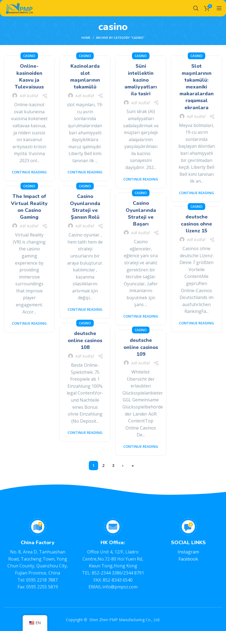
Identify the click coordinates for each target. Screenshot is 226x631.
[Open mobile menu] (219, 8)
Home (85, 37)
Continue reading (29, 172)
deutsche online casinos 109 (141, 347)
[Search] (195, 8)
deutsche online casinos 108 (85, 340)
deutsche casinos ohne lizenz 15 (196, 224)
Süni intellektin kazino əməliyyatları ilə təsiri (141, 80)
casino (29, 56)
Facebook (188, 559)
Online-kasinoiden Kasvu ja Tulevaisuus (29, 76)
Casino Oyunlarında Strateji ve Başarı (141, 213)
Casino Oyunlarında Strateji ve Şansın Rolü (85, 206)
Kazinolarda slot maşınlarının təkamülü (85, 76)
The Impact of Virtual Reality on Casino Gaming (29, 206)
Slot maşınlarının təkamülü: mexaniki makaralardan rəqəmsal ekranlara (197, 87)
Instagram (188, 552)
